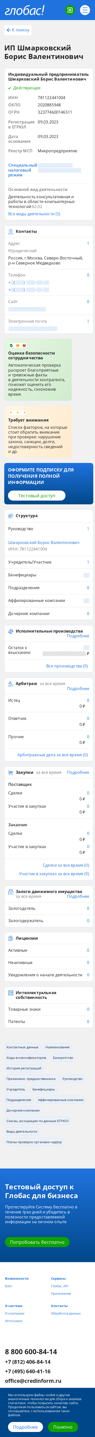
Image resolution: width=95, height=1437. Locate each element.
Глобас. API (59, 1286)
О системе (13, 1306)
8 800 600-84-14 (31, 1351)
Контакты (59, 1306)
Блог (8, 1286)
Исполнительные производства (49, 631)
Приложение (61, 1293)
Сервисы (58, 1278)
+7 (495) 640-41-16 (27, 1371)
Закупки (25, 772)
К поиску (18, 30)
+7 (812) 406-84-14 (27, 1362)
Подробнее (25, 1427)
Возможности (16, 1278)
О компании (14, 1313)
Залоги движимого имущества (49, 891)
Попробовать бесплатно (37, 1242)
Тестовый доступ (37, 496)
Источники (13, 1321)
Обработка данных (66, 1313)
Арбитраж (26, 683)
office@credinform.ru (33, 1381)
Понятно (62, 1427)
